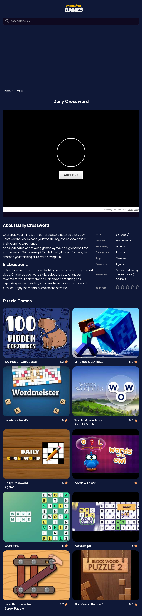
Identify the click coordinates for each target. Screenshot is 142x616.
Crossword (123, 258)
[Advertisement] (71, 57)
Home (7, 91)
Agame (120, 264)
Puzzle (18, 91)
